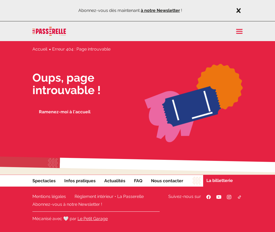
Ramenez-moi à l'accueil (64, 111)
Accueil (39, 49)
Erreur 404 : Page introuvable (81, 49)
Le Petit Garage (93, 218)
